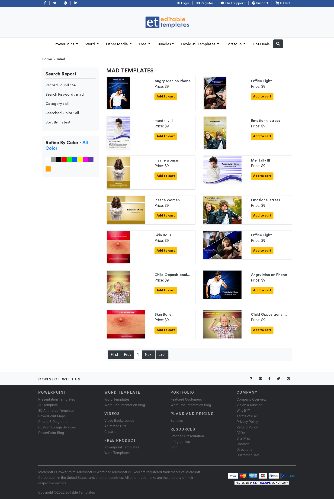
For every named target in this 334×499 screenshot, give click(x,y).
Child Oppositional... (172, 275)
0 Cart (283, 3)
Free (143, 44)
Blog (173, 447)
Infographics (180, 442)
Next (149, 354)
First (114, 354)
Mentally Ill (260, 160)
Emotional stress (265, 121)
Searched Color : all (62, 113)
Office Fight (261, 81)
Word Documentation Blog (124, 405)
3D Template (48, 405)
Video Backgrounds (119, 420)
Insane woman (166, 160)
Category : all (57, 104)
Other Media (117, 44)
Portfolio (234, 44)
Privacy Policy (247, 422)
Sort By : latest (58, 122)
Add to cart (166, 96)
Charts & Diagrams (52, 422)
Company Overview (251, 399)
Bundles (164, 44)
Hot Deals (261, 44)
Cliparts (110, 432)
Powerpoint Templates (121, 447)
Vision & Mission (249, 405)
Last (162, 354)
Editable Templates (80, 492)
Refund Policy (247, 427)
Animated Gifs (115, 426)
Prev (127, 354)
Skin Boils (162, 235)
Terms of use (247, 416)
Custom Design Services (57, 427)
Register (204, 3)
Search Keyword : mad (64, 94)
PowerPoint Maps (52, 416)
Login (183, 3)
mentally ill (163, 121)
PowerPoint (65, 44)
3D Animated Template (56, 410)
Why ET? (243, 410)
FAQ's (241, 433)
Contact (243, 444)
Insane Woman (167, 200)
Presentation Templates (56, 399)
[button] (278, 43)
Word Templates (117, 399)
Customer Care (248, 455)
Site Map (243, 438)
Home (47, 59)
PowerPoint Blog (51, 433)
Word (90, 44)
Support (260, 3)
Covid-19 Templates (198, 44)
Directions (244, 449)
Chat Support (233, 3)
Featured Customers (186, 399)
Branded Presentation (187, 436)
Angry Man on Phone (172, 81)
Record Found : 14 (60, 85)
